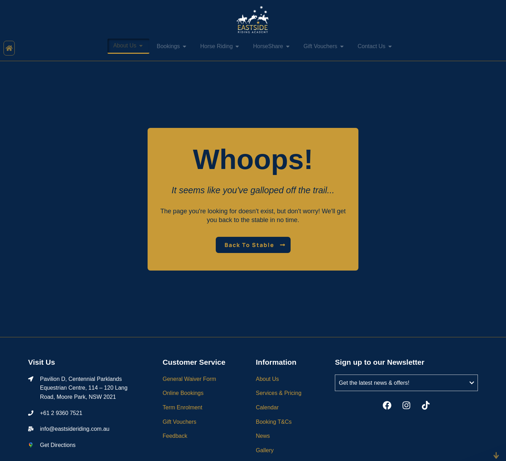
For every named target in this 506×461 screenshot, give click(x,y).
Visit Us (41, 362)
